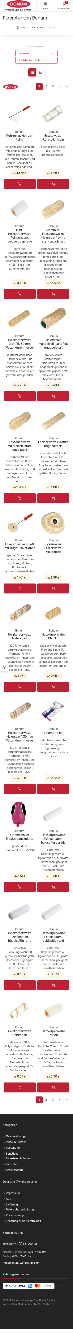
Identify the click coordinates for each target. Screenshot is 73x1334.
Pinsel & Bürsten (16, 1142)
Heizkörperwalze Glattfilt (53, 636)
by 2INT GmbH (42, 1304)
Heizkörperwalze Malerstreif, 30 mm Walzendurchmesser (19, 736)
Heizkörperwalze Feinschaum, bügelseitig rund (19, 937)
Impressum (13, 1193)
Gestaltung (13, 1147)
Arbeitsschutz (14, 1170)
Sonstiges (12, 1153)
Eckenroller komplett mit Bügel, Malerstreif (20, 546)
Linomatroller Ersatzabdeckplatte (20, 837)
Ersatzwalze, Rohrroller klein (53, 137)
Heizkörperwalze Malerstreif (19, 636)
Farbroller (37, 27)
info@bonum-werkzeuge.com (21, 1263)
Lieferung (12, 1204)
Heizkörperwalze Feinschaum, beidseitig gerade (53, 838)
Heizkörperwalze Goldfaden (19, 1033)
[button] (36, 53)
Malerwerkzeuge (16, 1136)
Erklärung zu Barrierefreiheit (23, 1221)
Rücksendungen (16, 1215)
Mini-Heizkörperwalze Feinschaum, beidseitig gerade (19, 235)
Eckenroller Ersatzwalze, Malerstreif (53, 548)
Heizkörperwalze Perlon (53, 1033)
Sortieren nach (36, 46)
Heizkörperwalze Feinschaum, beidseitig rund (53, 937)
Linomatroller (53, 733)
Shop (23, 27)
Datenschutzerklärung (20, 1209)
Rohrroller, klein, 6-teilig (19, 137)
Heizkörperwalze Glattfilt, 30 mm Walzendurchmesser (19, 343)
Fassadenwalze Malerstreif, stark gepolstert (20, 446)
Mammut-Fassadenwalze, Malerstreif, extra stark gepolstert (53, 235)
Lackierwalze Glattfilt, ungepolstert (53, 444)
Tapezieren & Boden (18, 1158)
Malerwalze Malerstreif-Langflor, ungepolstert (53, 343)
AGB (8, 1199)
